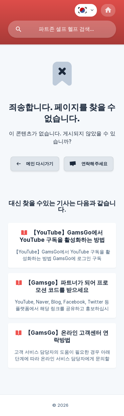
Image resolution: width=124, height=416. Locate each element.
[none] (86, 10)
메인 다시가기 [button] (39, 163)
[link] (62, 245)
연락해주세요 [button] (94, 163)
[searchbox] (62, 29)
